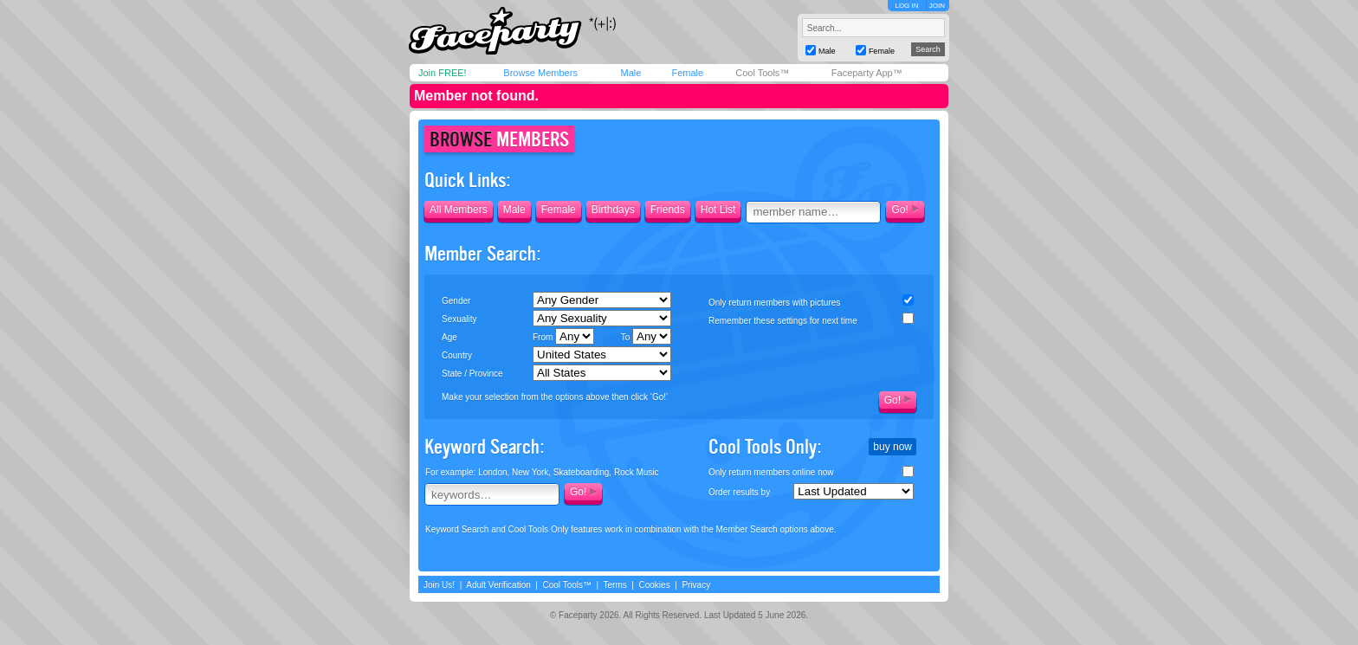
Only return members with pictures (774, 302)
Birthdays (613, 209)
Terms (615, 585)
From (563, 336)
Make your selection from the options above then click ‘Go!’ (555, 397)
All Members (459, 209)
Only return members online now (771, 472)
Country (457, 355)
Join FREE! (442, 73)
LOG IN (906, 6)
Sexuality (459, 319)
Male (630, 73)
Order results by (739, 492)
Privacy (696, 585)
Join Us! (439, 585)
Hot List (718, 209)
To (646, 336)
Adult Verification (498, 585)
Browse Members (540, 73)
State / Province (472, 373)
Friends (667, 209)
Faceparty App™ (866, 73)
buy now (892, 447)
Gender (456, 301)
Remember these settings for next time (782, 321)
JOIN (937, 6)
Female (687, 73)
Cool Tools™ (762, 73)
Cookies (654, 585)
